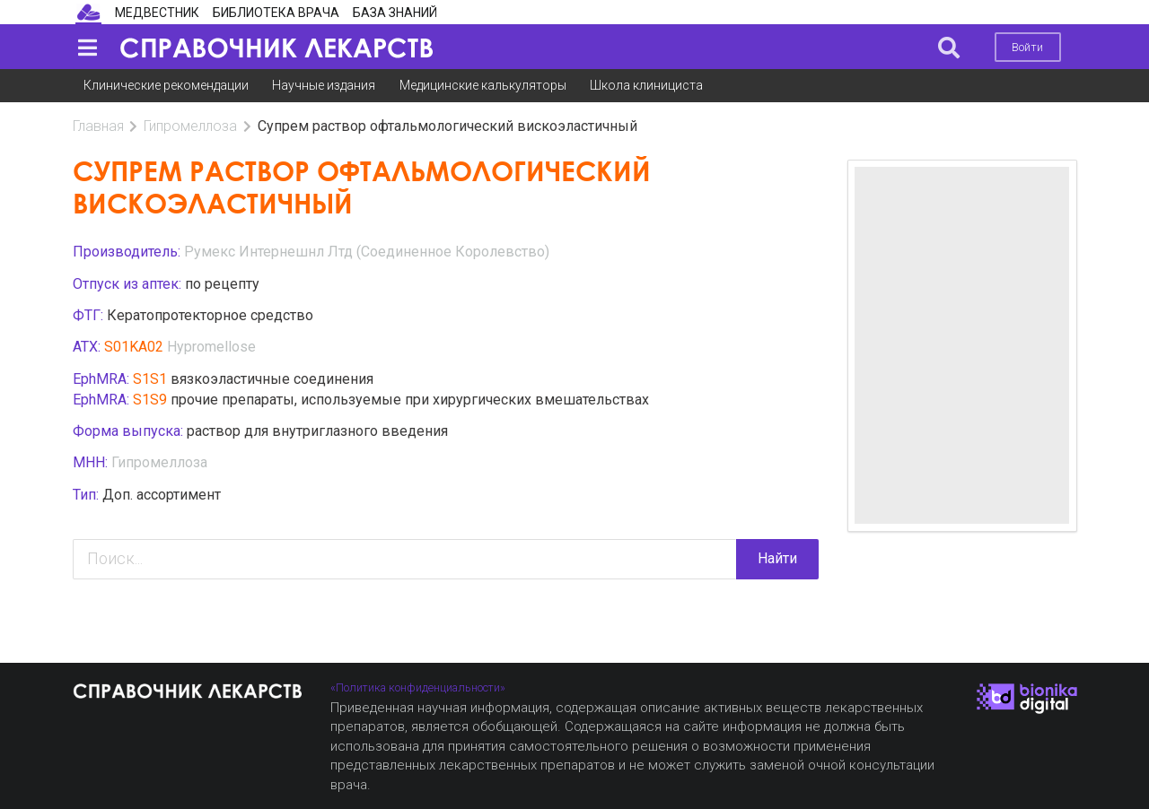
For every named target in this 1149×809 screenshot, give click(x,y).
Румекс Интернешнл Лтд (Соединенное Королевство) (366, 251)
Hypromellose (211, 346)
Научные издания (323, 85)
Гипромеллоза (190, 126)
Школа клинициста (646, 85)
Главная (98, 126)
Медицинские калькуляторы (482, 85)
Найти (777, 558)
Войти (1027, 47)
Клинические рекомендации (166, 85)
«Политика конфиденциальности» (417, 687)
